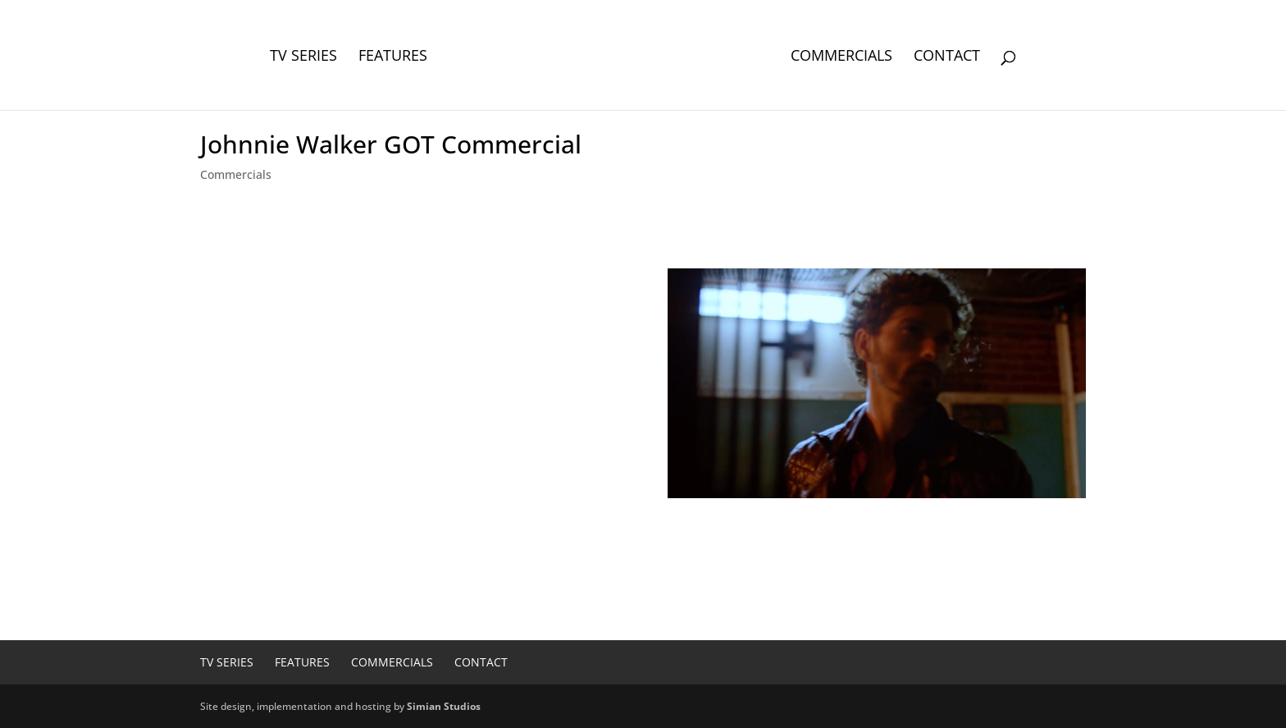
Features (392, 57)
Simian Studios (444, 706)
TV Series (303, 57)
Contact (947, 57)
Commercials (841, 57)
